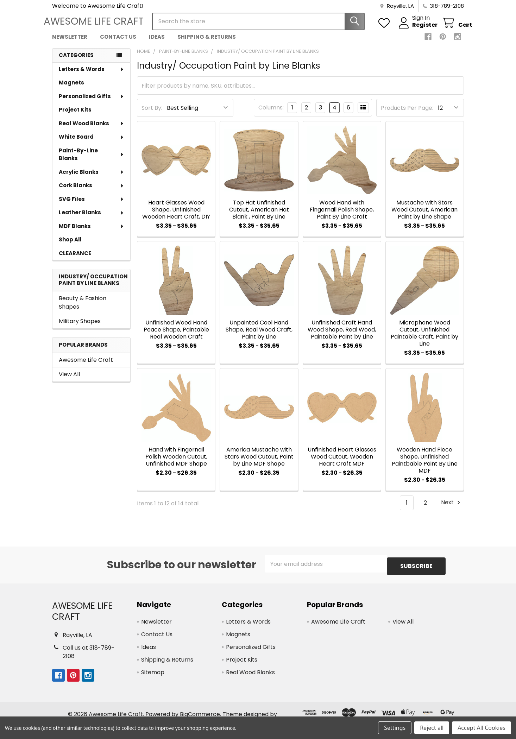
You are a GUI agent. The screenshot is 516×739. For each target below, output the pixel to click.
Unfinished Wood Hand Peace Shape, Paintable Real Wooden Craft (176, 336)
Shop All (70, 246)
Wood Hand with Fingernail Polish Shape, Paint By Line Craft (342, 216)
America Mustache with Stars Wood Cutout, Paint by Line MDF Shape (259, 463)
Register (416, 29)
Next (451, 509)
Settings (394, 728)
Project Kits (75, 116)
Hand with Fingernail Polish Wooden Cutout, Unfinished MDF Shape (176, 463)
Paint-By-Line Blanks (91, 161)
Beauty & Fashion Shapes (82, 309)
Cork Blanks (91, 191)
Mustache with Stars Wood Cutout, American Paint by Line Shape (424, 216)
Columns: (271, 114)
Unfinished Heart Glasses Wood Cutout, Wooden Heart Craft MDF (342, 463)
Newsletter (69, 43)
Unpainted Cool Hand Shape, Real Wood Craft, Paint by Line (259, 336)
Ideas (157, 43)
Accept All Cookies (481, 728)
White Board (91, 143)
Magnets (71, 89)
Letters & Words (91, 75)
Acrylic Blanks (91, 178)
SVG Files (91, 205)
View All (69, 381)
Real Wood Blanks (91, 129)
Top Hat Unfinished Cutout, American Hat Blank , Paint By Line (259, 216)
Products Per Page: (407, 114)
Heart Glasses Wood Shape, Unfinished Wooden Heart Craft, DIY (176, 216)
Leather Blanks (91, 218)
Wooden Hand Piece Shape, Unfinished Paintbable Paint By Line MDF (425, 466)
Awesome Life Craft (86, 366)
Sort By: (151, 114)
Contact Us (118, 43)
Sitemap (152, 676)
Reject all (431, 728)
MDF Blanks (91, 232)
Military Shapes (80, 327)
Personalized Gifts (91, 102)
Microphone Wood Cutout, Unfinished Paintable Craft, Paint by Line (424, 339)
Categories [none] (76, 61)
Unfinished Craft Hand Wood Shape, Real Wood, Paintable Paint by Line (342, 336)
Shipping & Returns (206, 43)
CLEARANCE (75, 259)
